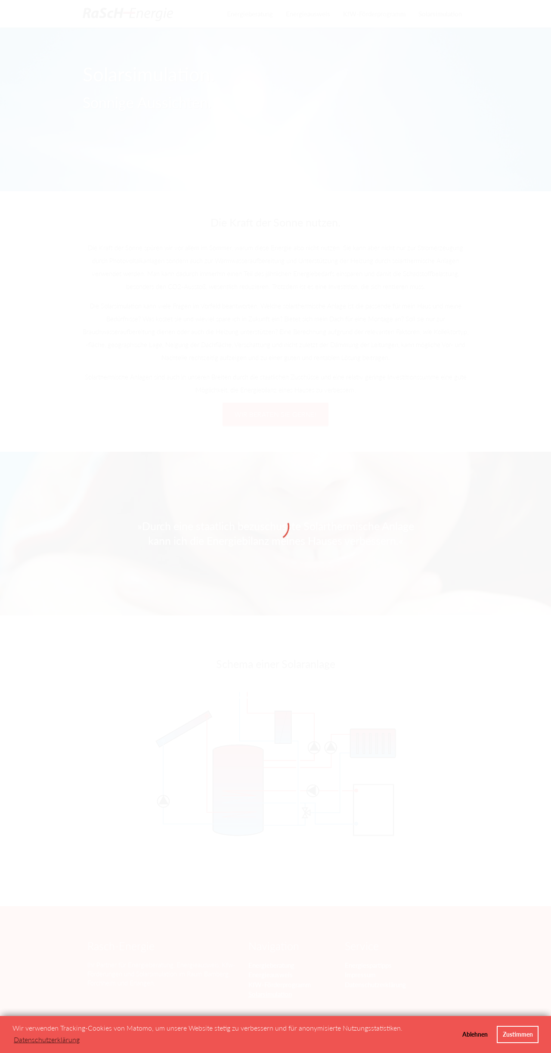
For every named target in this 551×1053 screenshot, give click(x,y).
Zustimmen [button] (518, 1034)
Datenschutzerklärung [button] (47, 1039)
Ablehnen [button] (475, 1034)
